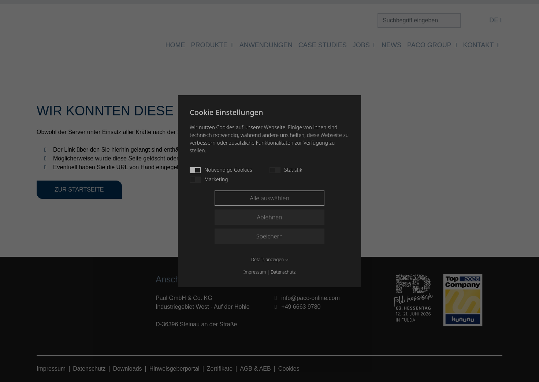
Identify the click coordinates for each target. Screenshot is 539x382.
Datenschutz (283, 272)
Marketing (209, 179)
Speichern (269, 236)
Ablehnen (269, 217)
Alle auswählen (269, 198)
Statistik (286, 169)
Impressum (255, 272)
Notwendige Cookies (221, 169)
